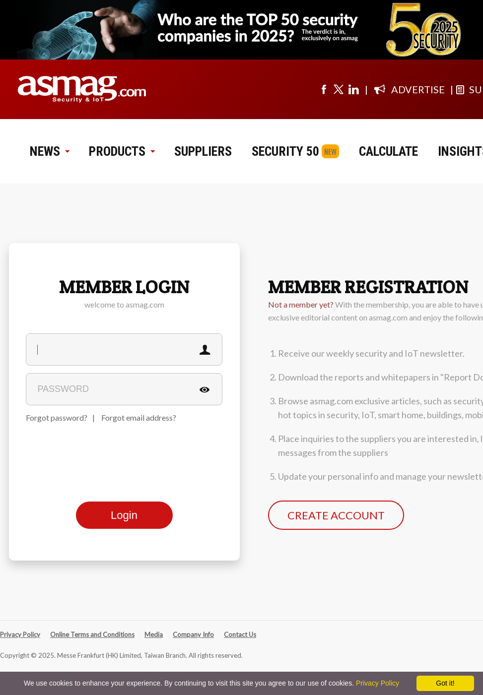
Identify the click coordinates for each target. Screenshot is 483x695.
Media (153, 634)
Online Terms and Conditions (92, 634)
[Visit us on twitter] (338, 89)
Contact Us (240, 634)
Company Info (193, 634)
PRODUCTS (121, 151)
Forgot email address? (138, 417)
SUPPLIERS (203, 151)
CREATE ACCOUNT (336, 515)
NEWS (49, 151)
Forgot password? (56, 417)
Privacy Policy (20, 634)
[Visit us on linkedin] (353, 89)
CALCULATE (388, 151)
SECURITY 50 (285, 151)
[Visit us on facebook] (324, 89)
